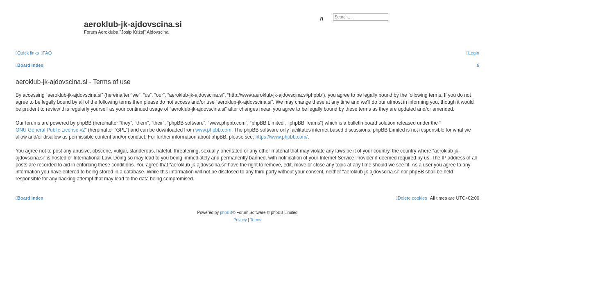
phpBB (226, 212)
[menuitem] (46, 53)
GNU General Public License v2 (50, 130)
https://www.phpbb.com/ (282, 137)
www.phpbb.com (213, 130)
